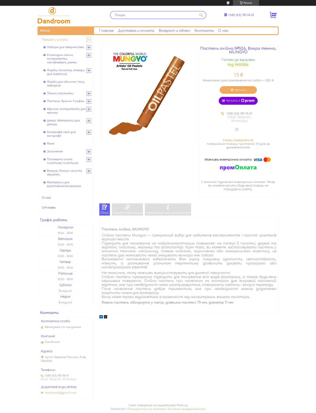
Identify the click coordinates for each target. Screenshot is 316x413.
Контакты (204, 31)
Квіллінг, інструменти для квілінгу (66, 111)
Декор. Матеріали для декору (63, 122)
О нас (223, 31)
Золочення (55, 151)
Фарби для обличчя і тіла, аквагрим (66, 83)
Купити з (240, 101)
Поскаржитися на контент (146, 409)
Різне (50, 143)
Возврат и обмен (174, 31)
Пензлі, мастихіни (60, 93)
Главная (106, 31)
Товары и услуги (55, 39)
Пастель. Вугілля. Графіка (65, 101)
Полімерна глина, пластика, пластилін (62, 161)
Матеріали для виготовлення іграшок (64, 184)
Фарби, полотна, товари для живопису (66, 72)
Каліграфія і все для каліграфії (61, 134)
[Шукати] (201, 15)
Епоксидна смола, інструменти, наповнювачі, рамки (62, 59)
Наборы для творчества (65, 47)
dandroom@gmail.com (60, 392)
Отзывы (49, 207)
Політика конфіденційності (187, 409)
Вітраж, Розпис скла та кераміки (64, 172)
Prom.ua (182, 405)
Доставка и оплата (136, 31)
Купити (240, 90)
